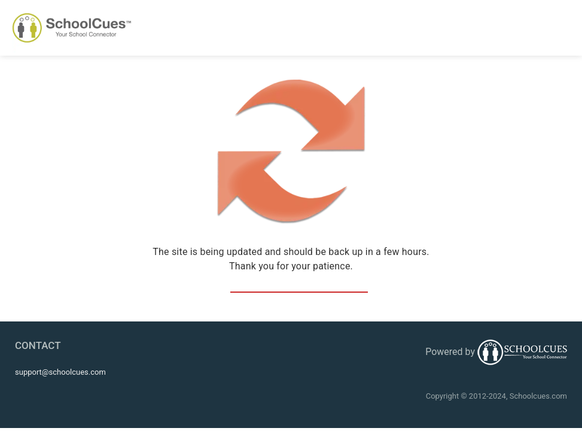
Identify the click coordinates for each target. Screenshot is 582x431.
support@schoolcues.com (60, 372)
